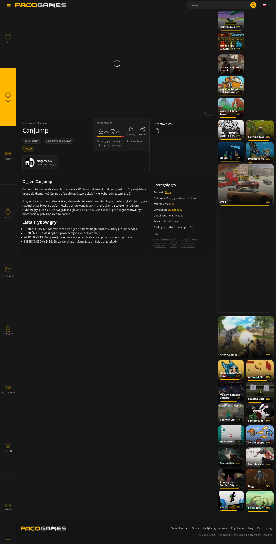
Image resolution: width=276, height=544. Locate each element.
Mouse (195, 239)
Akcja (168, 192)
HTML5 (181, 239)
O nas (195, 528)
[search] (253, 5)
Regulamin (237, 528)
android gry (188, 245)
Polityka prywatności (215, 528)
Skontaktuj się (179, 528)
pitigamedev (175, 209)
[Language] (266, 5)
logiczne (160, 245)
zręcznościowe (163, 239)
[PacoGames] (43, 528)
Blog (250, 528)
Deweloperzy (264, 528)
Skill (173, 245)
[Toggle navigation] (9, 6)
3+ (172, 204)
